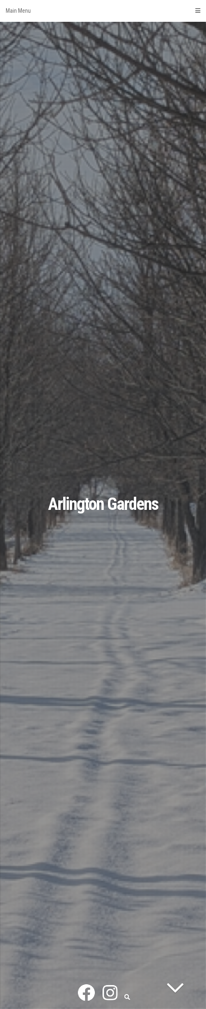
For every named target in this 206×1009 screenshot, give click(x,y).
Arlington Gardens (103, 504)
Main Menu (103, 10)
